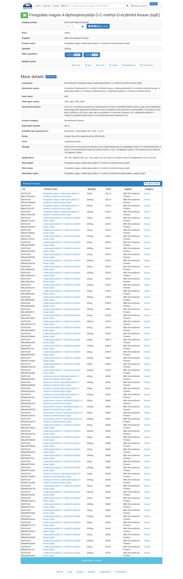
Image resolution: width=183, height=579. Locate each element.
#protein (80, 572)
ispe (88, 65)
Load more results (91, 560)
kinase (76, 65)
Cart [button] (66, 6)
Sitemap (46, 6)
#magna (91, 572)
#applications (105, 572)
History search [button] (139, 6)
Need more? (51, 77)
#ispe (69, 572)
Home (38, 6)
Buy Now (98, 26)
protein (100, 65)
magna (113, 65)
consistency (146, 65)
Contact (56, 6)
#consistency (121, 572)
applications (129, 65)
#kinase (59, 572)
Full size (154, 4)
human (147, 193)
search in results (152, 184)
